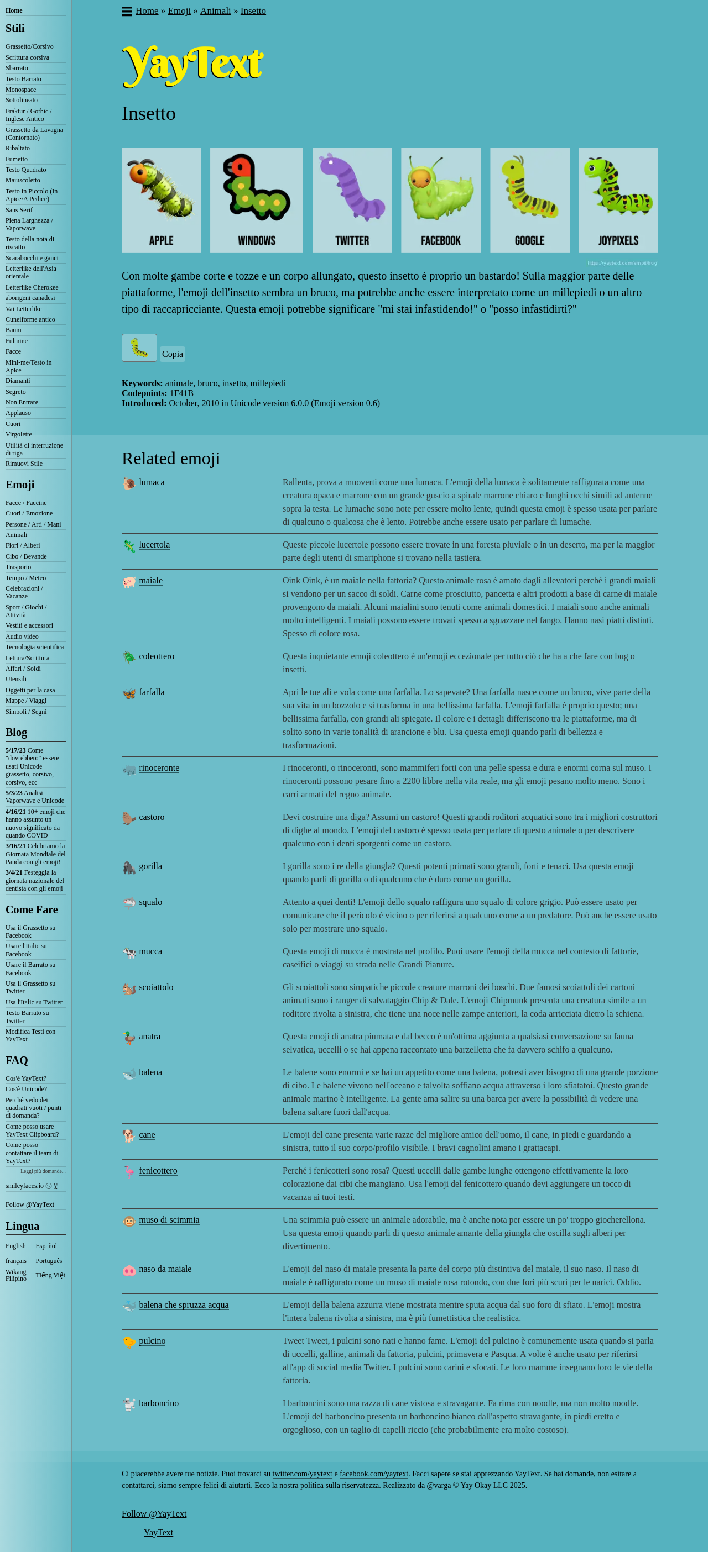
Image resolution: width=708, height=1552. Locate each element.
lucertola (154, 544)
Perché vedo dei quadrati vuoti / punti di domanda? (33, 1108)
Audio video (22, 636)
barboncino (159, 1403)
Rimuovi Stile (24, 463)
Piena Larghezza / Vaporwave (29, 224)
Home (14, 10)
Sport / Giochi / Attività (26, 611)
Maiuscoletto (23, 180)
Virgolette (19, 434)
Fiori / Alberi (23, 545)
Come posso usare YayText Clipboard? (32, 1130)
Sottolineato (22, 100)
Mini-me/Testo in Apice (28, 366)
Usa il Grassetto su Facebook (30, 931)
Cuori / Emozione (29, 513)
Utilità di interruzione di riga (34, 449)
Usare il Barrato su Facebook (30, 968)
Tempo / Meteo (26, 578)
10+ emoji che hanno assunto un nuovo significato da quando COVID (35, 823)
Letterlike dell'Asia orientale (31, 272)
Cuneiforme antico (30, 319)
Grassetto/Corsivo (30, 46)
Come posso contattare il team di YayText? (32, 1153)
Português (49, 1261)
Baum (14, 330)
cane (147, 1134)
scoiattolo (156, 987)
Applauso (18, 413)
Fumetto (17, 159)
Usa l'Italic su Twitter (34, 1002)
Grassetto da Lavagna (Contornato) (34, 133)
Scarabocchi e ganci (32, 258)
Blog (16, 732)
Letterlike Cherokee (32, 287)
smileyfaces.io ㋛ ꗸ (32, 1186)
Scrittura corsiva (27, 57)
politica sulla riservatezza (339, 1485)
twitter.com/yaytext (302, 1474)
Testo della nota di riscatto (30, 243)
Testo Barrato (23, 79)
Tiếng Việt (51, 1275)
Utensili (16, 679)
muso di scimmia (169, 1219)
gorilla (150, 866)
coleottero (156, 656)
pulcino (152, 1340)
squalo (150, 902)
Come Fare (32, 909)
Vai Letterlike (24, 309)
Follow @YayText (30, 1204)
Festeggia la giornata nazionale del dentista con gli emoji (35, 880)
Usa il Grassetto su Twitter (30, 987)
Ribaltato (18, 148)
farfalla (151, 692)
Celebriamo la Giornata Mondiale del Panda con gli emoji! (36, 854)
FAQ (17, 1060)
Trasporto (18, 567)
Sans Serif (19, 210)
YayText (158, 1532)
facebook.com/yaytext (374, 1474)
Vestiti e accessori (29, 625)
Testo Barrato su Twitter (27, 1016)
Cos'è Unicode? (26, 1089)
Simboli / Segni (26, 712)
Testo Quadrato (26, 169)
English (16, 1246)
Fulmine (17, 341)
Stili (15, 28)
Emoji (20, 484)
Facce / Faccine (26, 503)
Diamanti (18, 381)
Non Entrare (22, 402)
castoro (151, 817)
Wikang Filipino (16, 1275)
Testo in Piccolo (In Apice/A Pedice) (32, 195)
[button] (126, 13)
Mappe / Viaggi (26, 700)
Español (47, 1246)
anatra (149, 1036)
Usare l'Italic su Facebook (26, 949)
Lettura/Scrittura (27, 658)
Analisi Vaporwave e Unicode (35, 796)
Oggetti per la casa (30, 690)
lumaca (151, 482)
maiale (151, 580)
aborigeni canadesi (30, 298)
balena (150, 1072)
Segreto (16, 392)
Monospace (21, 89)
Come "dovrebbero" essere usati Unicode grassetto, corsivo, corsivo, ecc (32, 766)
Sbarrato (17, 68)
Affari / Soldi (23, 668)
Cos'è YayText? (26, 1078)
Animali (16, 535)
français (16, 1261)
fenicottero (158, 1170)
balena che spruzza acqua (183, 1304)
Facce (13, 351)
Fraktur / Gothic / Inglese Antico (29, 115)
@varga (439, 1485)
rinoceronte (159, 767)
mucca (150, 951)
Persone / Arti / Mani (33, 524)
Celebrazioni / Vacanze (24, 592)
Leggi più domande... (43, 1171)
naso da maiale (165, 1269)
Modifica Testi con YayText (30, 1035)
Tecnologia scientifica (35, 647)
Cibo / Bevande (26, 556)
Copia (172, 354)
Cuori (13, 424)
